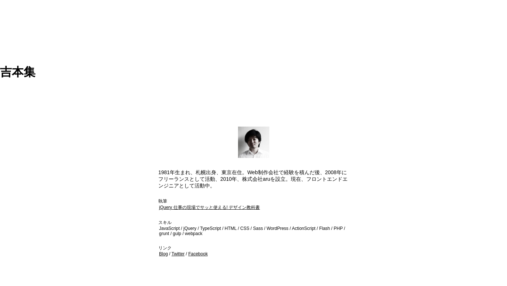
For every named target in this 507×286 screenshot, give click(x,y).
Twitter (178, 253)
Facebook (198, 253)
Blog (163, 253)
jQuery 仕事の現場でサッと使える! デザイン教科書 (209, 207)
